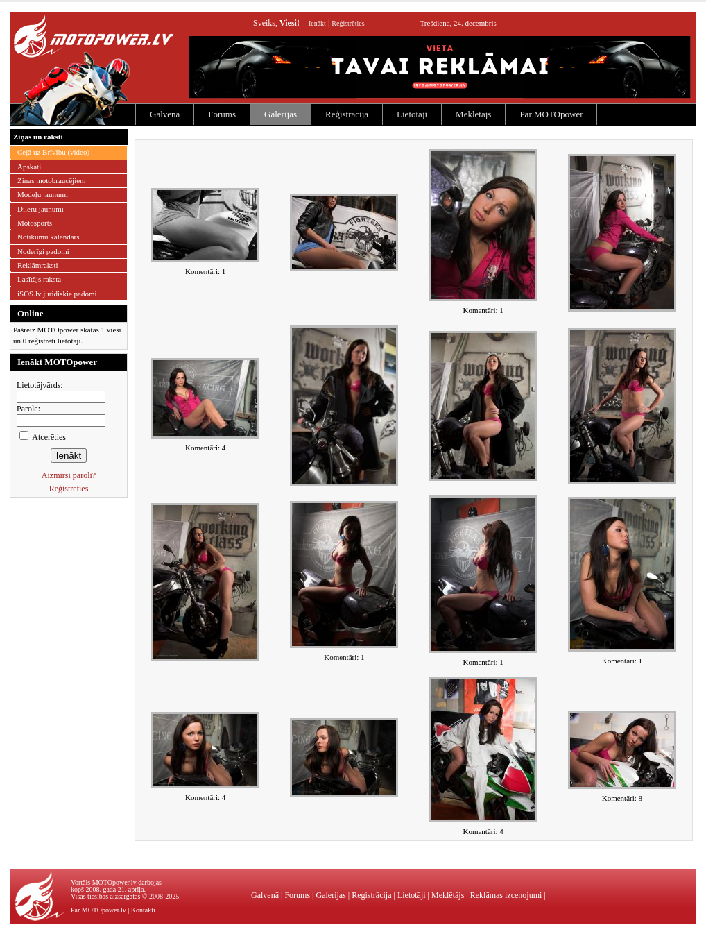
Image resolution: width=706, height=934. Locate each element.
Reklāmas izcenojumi (506, 895)
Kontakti (143, 910)
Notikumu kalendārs (48, 236)
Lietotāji (412, 114)
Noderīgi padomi (43, 251)
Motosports (34, 223)
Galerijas (280, 114)
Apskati (29, 166)
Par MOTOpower (551, 114)
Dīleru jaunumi (40, 209)
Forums (222, 114)
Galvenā (165, 114)
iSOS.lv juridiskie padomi (57, 293)
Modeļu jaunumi (42, 194)
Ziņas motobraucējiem (51, 180)
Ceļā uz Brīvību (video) (53, 152)
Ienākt (317, 23)
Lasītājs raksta (39, 279)
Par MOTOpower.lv (98, 910)
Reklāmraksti (37, 265)
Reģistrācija (346, 114)
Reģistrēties (348, 23)
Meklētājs (473, 114)
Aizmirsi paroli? (69, 475)
